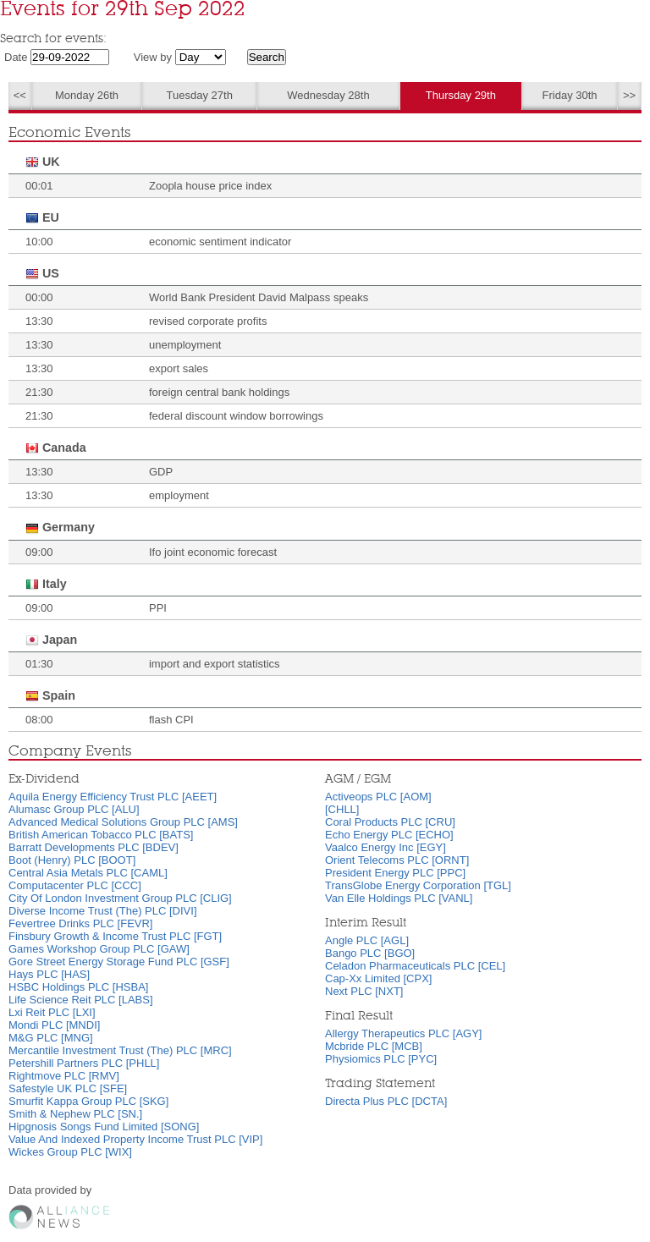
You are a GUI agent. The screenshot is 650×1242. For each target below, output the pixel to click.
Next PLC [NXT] (364, 991)
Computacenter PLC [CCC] (74, 885)
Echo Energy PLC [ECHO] (389, 834)
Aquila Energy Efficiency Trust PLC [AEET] (112, 796)
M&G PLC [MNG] (50, 1037)
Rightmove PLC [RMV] (63, 1075)
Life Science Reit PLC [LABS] (80, 999)
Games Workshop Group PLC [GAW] (99, 948)
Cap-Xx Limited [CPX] (378, 978)
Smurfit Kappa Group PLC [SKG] (88, 1101)
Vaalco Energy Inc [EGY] (385, 847)
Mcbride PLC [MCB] (373, 1046)
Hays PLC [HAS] (49, 974)
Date (15, 57)
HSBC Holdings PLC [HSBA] (78, 987)
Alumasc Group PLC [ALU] (74, 809)
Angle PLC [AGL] (367, 940)
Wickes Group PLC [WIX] (70, 1152)
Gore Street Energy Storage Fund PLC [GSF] (118, 961)
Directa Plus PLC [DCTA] (386, 1101)
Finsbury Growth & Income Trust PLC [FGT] (115, 936)
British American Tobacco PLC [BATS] (100, 834)
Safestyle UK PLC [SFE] (67, 1088)
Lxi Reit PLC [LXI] (52, 1012)
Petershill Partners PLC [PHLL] (83, 1063)
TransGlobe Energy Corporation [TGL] (418, 885)
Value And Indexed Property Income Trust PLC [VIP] (135, 1139)
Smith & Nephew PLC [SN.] (75, 1113)
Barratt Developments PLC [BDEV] (93, 847)
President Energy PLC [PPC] (395, 872)
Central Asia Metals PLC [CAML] (88, 872)
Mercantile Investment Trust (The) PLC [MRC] (120, 1050)
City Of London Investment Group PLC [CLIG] (120, 898)
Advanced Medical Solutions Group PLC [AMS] (123, 822)
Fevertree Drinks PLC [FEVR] (80, 923)
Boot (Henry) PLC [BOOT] (71, 860)
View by (153, 57)
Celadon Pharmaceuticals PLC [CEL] (415, 965)
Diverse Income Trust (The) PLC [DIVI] (102, 910)
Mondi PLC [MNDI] (54, 1025)
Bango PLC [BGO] (370, 953)
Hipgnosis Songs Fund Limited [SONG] (103, 1126)
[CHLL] (342, 809)
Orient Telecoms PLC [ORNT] (397, 860)
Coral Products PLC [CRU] (390, 822)
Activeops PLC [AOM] (378, 796)
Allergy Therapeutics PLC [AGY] (403, 1033)
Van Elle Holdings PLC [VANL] (398, 898)
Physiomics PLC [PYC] (381, 1058)
